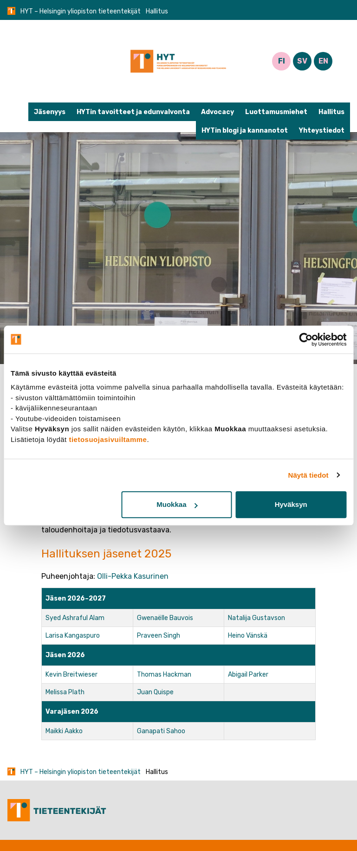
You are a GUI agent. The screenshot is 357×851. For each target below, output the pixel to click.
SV (302, 61)
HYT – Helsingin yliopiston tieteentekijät (80, 11)
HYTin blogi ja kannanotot (244, 130)
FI (281, 61)
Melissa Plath (64, 692)
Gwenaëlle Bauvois (165, 618)
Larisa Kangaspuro (72, 636)
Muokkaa (176, 504)
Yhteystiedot (321, 130)
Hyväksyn (291, 504)
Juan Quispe (155, 692)
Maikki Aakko (64, 731)
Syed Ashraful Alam (74, 618)
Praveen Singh (158, 636)
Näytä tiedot (308, 475)
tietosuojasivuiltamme (108, 439)
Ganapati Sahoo (161, 731)
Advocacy (217, 112)
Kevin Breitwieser (71, 674)
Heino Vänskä (247, 636)
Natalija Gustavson (256, 618)
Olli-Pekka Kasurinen (133, 576)
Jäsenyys (49, 112)
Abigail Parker (248, 674)
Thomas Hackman (164, 674)
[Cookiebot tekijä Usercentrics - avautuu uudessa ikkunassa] (305, 339)
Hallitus (331, 112)
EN (323, 61)
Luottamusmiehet (276, 112)
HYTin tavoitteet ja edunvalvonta (133, 112)
